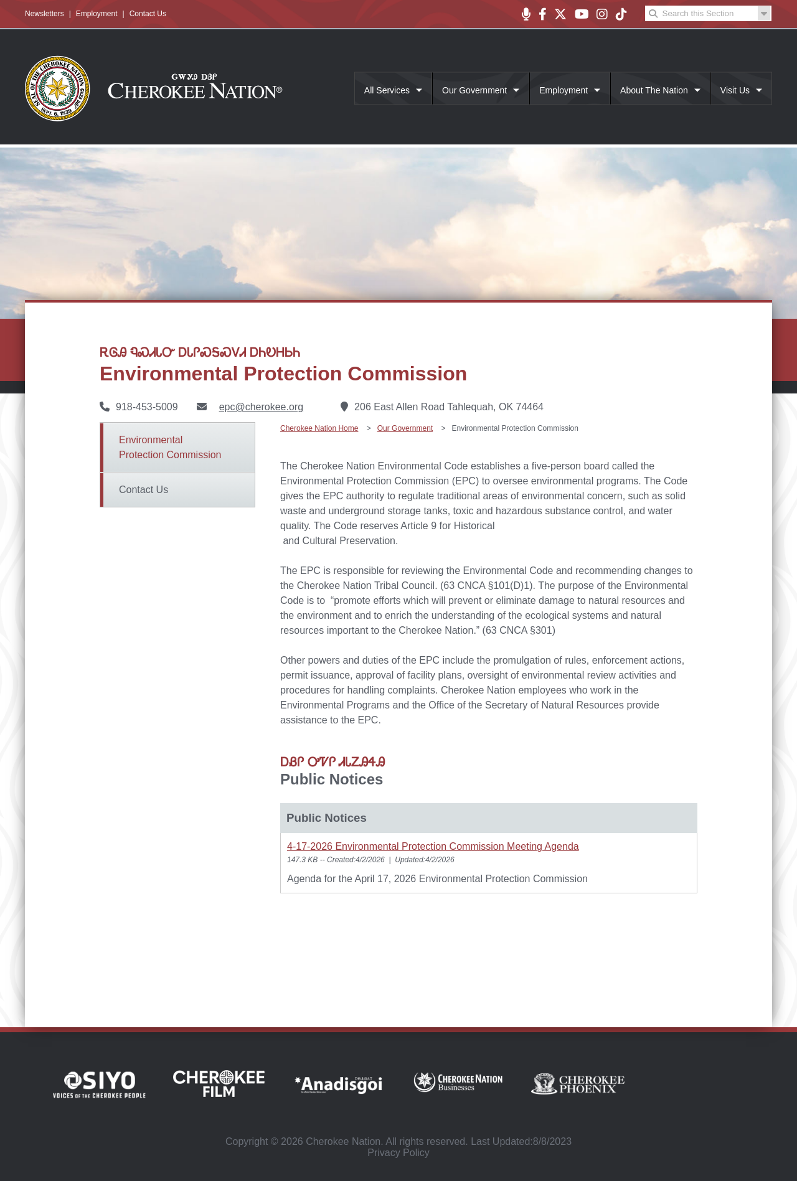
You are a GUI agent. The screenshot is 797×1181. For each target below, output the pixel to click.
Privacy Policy (398, 1152)
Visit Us (735, 90)
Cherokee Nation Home (319, 428)
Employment (97, 13)
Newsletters (44, 13)
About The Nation (654, 90)
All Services (387, 90)
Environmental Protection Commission (170, 447)
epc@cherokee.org (261, 407)
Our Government (474, 90)
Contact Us (148, 13)
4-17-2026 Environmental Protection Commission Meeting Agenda (433, 846)
